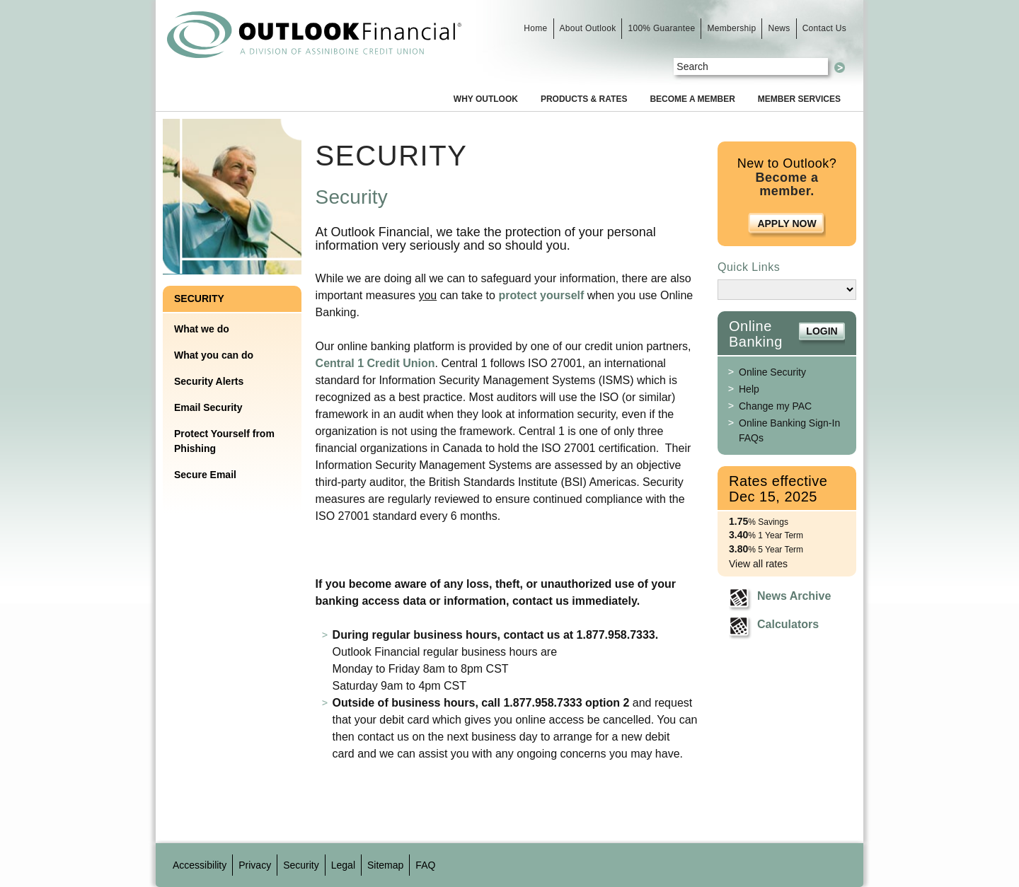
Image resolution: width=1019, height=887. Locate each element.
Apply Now (786, 223)
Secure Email (205, 474)
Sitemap (385, 865)
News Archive (794, 596)
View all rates (758, 563)
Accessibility (199, 865)
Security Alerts (208, 381)
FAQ (425, 865)
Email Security (208, 407)
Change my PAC (775, 406)
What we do (201, 329)
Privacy (254, 865)
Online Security (772, 372)
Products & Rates (584, 99)
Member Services (799, 99)
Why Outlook (486, 99)
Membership (731, 28)
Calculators (788, 624)
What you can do (213, 355)
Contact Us (824, 28)
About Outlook (588, 28)
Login (821, 331)
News (779, 28)
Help (749, 389)
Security (199, 298)
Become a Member (692, 99)
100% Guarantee (661, 28)
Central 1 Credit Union (375, 363)
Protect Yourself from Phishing (224, 441)
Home (535, 28)
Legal (343, 865)
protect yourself (541, 295)
